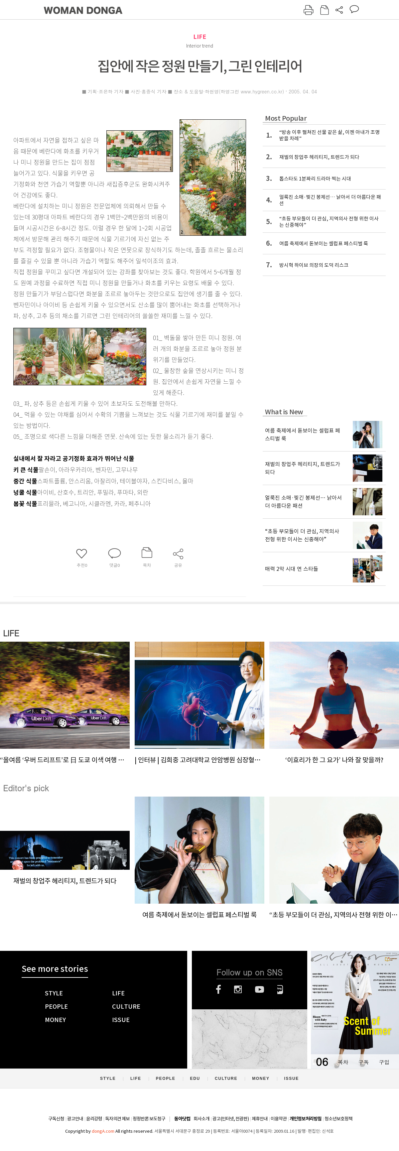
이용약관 (279, 1119)
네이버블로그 (280, 989)
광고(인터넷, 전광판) (230, 1119)
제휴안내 (260, 1119)
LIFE (199, 37)
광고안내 (75, 1119)
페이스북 (218, 989)
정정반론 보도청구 (149, 1119)
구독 (363, 1062)
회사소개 (201, 1119)
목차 (342, 1062)
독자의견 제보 (117, 1119)
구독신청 (56, 1119)
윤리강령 (94, 1119)
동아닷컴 (182, 1119)
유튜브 (259, 989)
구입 (384, 1062)
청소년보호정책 (338, 1119)
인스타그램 (238, 989)
